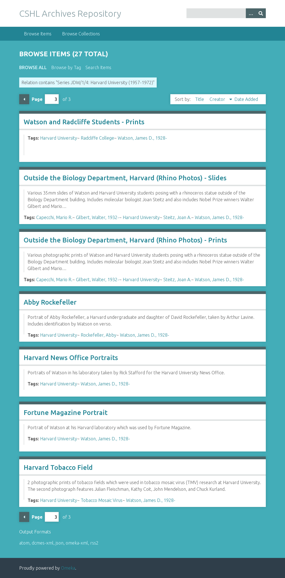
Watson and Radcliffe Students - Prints (84, 122)
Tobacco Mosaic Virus (101, 500)
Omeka (68, 567)
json (59, 542)
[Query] (226, 13)
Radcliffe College (97, 137)
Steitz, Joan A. (177, 217)
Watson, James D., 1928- (142, 137)
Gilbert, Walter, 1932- (97, 217)
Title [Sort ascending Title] (200, 99)
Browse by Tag (66, 67)
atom (24, 542)
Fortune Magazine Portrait (65, 412)
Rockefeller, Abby (98, 334)
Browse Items (37, 33)
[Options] (251, 13)
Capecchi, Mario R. (54, 217)
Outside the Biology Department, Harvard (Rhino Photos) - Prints (125, 240)
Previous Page (24, 99)
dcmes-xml (42, 542)
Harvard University (58, 137)
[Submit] (261, 13)
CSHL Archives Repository (70, 13)
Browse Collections (81, 33)
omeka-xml (77, 542)
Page (45, 99)
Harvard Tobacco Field (58, 467)
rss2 (94, 542)
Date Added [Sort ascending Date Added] (246, 99)
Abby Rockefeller (50, 302)
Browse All (33, 67)
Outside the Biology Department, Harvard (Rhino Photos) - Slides (125, 178)
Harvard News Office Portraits (71, 357)
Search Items (98, 67)
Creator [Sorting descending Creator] (218, 99)
